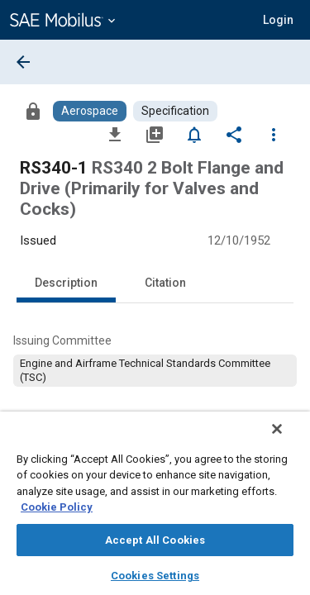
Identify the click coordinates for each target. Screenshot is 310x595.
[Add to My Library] (154, 133)
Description (66, 282)
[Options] (273, 133)
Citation (165, 282)
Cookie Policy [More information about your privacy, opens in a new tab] (57, 507)
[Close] (288, 440)
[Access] (33, 110)
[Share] (233, 133)
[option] (155, 371)
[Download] (114, 133)
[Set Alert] (194, 133)
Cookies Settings (155, 575)
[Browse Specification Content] (175, 111)
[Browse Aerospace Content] (89, 111)
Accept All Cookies (155, 540)
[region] (155, 508)
